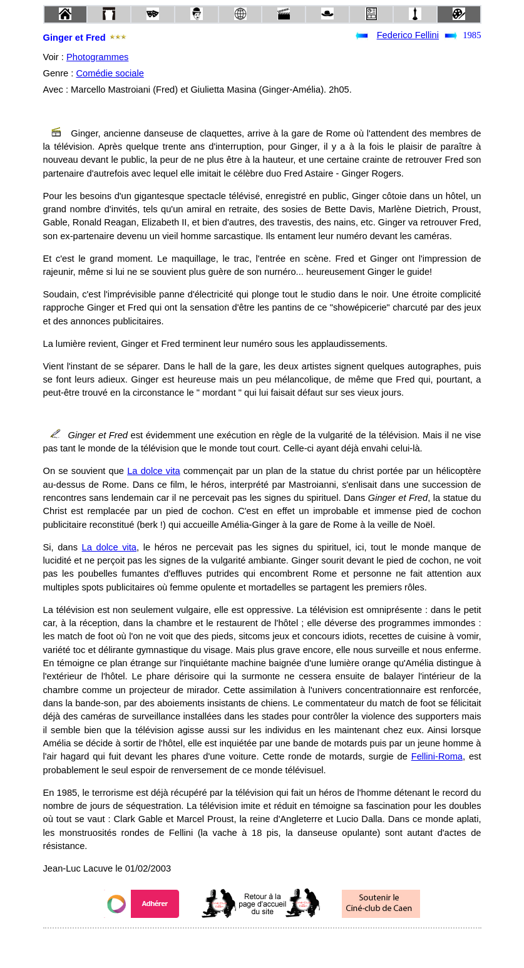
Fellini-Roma (437, 756)
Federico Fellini (408, 35)
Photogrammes (97, 57)
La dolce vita (153, 471)
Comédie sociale (109, 73)
